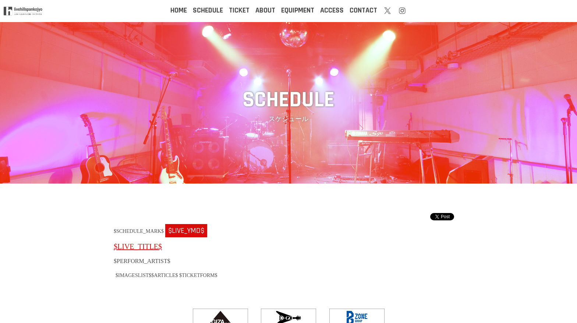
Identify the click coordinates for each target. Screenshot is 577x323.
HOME (178, 10)
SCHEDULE (208, 10)
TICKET (239, 10)
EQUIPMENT (297, 10)
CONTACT (363, 10)
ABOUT (265, 10)
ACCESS (332, 10)
